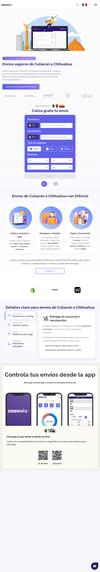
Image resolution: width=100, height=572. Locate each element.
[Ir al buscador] (77, 4)
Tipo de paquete (36, 142)
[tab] (20, 316)
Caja (49, 149)
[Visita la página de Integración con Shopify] (38, 290)
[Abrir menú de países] (86, 4)
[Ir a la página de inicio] (7, 5)
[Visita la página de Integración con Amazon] (60, 290)
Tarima (65, 149)
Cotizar (50, 176)
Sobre (34, 149)
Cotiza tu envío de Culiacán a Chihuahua (21, 87)
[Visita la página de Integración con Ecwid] (82, 290)
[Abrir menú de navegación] (96, 5)
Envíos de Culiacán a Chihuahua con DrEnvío (50, 196)
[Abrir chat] (94, 566)
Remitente (33, 119)
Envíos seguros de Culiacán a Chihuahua (37, 64)
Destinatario (34, 131)
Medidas (32, 154)
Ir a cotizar (50, 271)
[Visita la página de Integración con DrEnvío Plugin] (15, 290)
